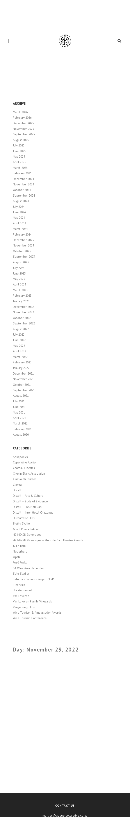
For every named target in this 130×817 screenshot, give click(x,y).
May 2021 (19, 412)
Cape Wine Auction (25, 462)
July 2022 (19, 334)
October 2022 (22, 318)
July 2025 (19, 145)
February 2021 (22, 429)
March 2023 (20, 290)
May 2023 (19, 279)
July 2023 (19, 268)
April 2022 (19, 351)
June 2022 (19, 340)
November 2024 (23, 184)
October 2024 (22, 190)
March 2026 (20, 112)
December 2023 (23, 240)
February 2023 (22, 296)
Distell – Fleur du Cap (27, 507)
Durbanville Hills (24, 518)
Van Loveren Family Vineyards (32, 601)
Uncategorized (22, 590)
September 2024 (24, 195)
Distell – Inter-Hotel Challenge (33, 512)
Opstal (17, 557)
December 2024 (23, 179)
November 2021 (23, 379)
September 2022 (24, 323)
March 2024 (20, 229)
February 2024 (22, 234)
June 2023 (19, 273)
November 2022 (23, 312)
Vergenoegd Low (24, 607)
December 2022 (23, 307)
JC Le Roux (19, 546)
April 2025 (19, 162)
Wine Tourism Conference (30, 618)
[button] (9, 41)
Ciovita (17, 485)
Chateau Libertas (24, 468)
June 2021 (19, 407)
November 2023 (23, 245)
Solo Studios (21, 574)
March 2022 (20, 357)
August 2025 (21, 140)
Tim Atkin (19, 585)
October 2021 (22, 385)
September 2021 (24, 390)
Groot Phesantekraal (26, 529)
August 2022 (21, 329)
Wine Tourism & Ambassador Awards (37, 613)
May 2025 (19, 156)
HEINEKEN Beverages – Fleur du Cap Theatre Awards (48, 540)
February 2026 (22, 118)
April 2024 (19, 223)
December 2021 (23, 373)
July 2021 (19, 401)
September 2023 (24, 257)
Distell (17, 490)
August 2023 (21, 262)
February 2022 (22, 362)
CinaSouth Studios (24, 479)
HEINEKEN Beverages (27, 535)
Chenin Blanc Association (29, 473)
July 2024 (19, 207)
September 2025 (24, 134)
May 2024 (19, 218)
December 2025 (23, 123)
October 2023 (22, 251)
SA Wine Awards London (29, 568)
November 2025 (23, 129)
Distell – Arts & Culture (28, 496)
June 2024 (19, 212)
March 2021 (20, 423)
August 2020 (21, 435)
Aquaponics (20, 457)
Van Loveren (21, 596)
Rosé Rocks (20, 562)
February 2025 (22, 173)
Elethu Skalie (21, 523)
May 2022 (19, 346)
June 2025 (19, 151)
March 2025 (20, 168)
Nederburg (20, 551)
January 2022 (21, 368)
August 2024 (21, 201)
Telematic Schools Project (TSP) (34, 579)
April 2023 (19, 284)
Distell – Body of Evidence (30, 501)
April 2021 (19, 418)
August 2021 (21, 396)
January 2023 (21, 301)
